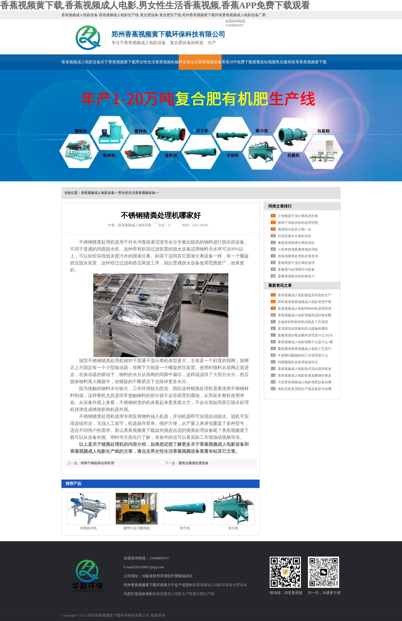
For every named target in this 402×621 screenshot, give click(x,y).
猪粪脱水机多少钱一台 (294, 229)
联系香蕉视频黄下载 (309, 62)
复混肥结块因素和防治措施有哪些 (303, 329)
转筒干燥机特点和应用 (97, 463)
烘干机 (185, 528)
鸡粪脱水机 (108, 249)
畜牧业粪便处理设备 (193, 463)
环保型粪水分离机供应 (294, 236)
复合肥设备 (238, 585)
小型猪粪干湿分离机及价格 (298, 216)
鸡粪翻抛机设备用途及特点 (298, 362)
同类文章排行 (280, 206)
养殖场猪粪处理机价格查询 (298, 256)
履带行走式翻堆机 (136, 528)
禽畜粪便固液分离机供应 (296, 243)
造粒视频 (268, 62)
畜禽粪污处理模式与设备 (296, 269)
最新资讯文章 (280, 285)
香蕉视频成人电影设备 (80, 62)
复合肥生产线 (203, 594)
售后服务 (283, 62)
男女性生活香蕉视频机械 (157, 62)
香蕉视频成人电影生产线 (173, 594)
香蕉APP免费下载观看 (241, 62)
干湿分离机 (157, 360)
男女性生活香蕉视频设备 (200, 62)
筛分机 (233, 528)
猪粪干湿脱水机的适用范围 (298, 223)
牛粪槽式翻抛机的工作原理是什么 (303, 355)
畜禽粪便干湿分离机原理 (296, 263)
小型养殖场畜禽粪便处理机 (298, 249)
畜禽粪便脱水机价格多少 (296, 276)
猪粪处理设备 (199, 430)
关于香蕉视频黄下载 (118, 62)
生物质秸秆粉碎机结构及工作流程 (303, 322)
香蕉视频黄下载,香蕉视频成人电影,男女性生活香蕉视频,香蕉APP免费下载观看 (155, 5)
